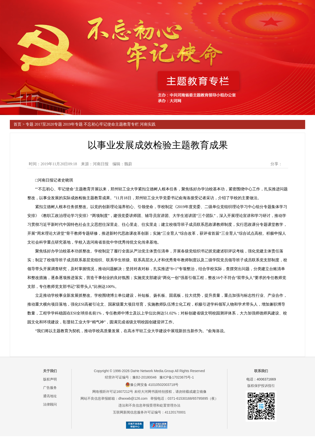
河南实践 (148, 124)
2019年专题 (73, 124)
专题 (29, 124)
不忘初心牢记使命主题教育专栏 (111, 124)
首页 (17, 124)
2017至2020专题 (48, 124)
